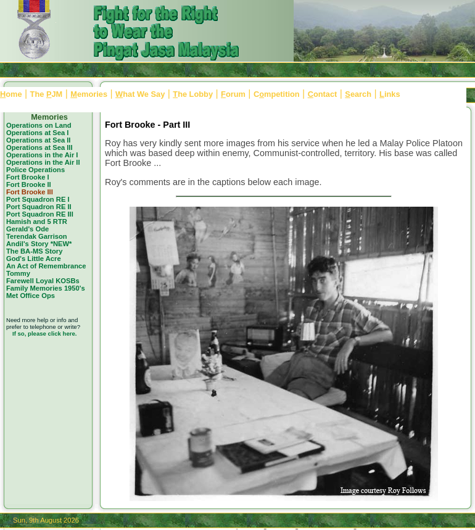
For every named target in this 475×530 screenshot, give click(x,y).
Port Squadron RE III (39, 214)
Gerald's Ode (27, 229)
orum (233, 94)
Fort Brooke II (28, 184)
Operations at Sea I (37, 132)
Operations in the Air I (42, 155)
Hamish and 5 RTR (36, 221)
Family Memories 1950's (45, 288)
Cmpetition (277, 94)
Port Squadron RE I (38, 199)
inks (389, 94)
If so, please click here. (44, 333)
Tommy (18, 273)
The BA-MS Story (34, 251)
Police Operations (35, 169)
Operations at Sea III (39, 147)
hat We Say (140, 94)
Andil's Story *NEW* (39, 243)
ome (11, 94)
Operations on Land (39, 125)
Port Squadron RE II (39, 206)
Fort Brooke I (27, 177)
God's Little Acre (33, 258)
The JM (46, 94)
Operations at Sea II (38, 140)
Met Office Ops (30, 295)
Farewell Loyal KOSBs (43, 280)
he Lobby (193, 94)
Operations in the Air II (43, 162)
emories (88, 94)
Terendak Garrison (36, 236)
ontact (322, 94)
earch (358, 94)
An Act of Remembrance (46, 266)
